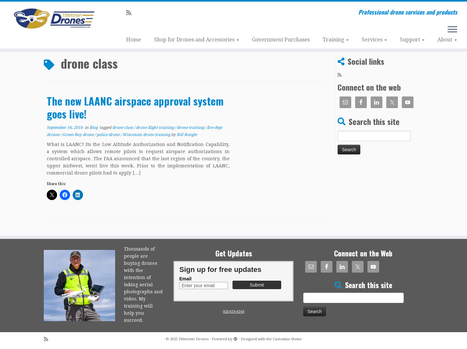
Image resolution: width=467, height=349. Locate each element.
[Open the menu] (452, 30)
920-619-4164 (233, 312)
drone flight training (155, 127)
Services (374, 40)
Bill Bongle (187, 134)
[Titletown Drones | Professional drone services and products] (54, 19)
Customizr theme (287, 339)
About (447, 40)
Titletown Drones (194, 339)
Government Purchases (281, 40)
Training (336, 40)
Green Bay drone (78, 134)
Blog (94, 127)
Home (133, 40)
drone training (191, 127)
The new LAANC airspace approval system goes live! (135, 107)
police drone (109, 134)
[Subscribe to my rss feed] (131, 12)
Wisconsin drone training (147, 134)
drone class (123, 127)
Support (412, 40)
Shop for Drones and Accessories (196, 40)
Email (185, 278)
